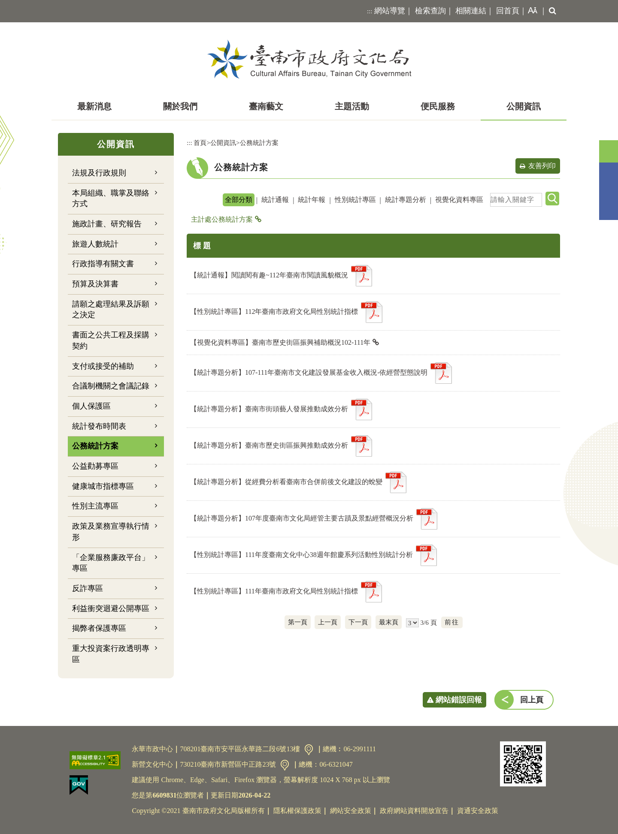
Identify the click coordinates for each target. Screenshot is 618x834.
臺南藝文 (266, 106)
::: (370, 11)
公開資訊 (523, 106)
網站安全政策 (350, 810)
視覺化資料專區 (459, 199)
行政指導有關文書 (103, 263)
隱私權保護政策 (297, 810)
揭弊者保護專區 (99, 628)
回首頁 (507, 10)
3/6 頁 (428, 622)
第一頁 (297, 622)
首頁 (200, 142)
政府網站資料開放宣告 (414, 810)
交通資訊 (309, 749)
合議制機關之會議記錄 (110, 386)
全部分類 (238, 199)
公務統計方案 (95, 446)
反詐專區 (87, 588)
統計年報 (311, 199)
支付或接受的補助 (103, 366)
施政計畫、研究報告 (107, 224)
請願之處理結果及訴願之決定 (110, 309)
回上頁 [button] (531, 700)
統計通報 (275, 199)
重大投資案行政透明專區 (110, 654)
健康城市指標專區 (103, 486)
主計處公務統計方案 (222, 219)
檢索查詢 (430, 10)
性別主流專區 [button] (95, 506)
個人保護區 (91, 406)
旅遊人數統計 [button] (95, 244)
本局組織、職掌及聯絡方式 (110, 198)
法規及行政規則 (99, 173)
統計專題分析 (405, 199)
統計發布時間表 (99, 426)
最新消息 (94, 106)
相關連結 (470, 10)
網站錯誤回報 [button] (459, 700)
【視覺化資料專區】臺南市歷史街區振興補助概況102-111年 (280, 342)
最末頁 (388, 622)
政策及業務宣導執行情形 (110, 532)
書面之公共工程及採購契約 (110, 340)
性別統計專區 (355, 199)
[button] (530, 11)
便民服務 (438, 106)
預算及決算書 (95, 284)
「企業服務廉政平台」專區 (110, 563)
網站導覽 (389, 10)
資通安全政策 (477, 810)
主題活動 (352, 106)
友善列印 (542, 165)
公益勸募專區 (95, 466)
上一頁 (327, 622)
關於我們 (180, 106)
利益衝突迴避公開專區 (110, 608)
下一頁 (358, 622)
